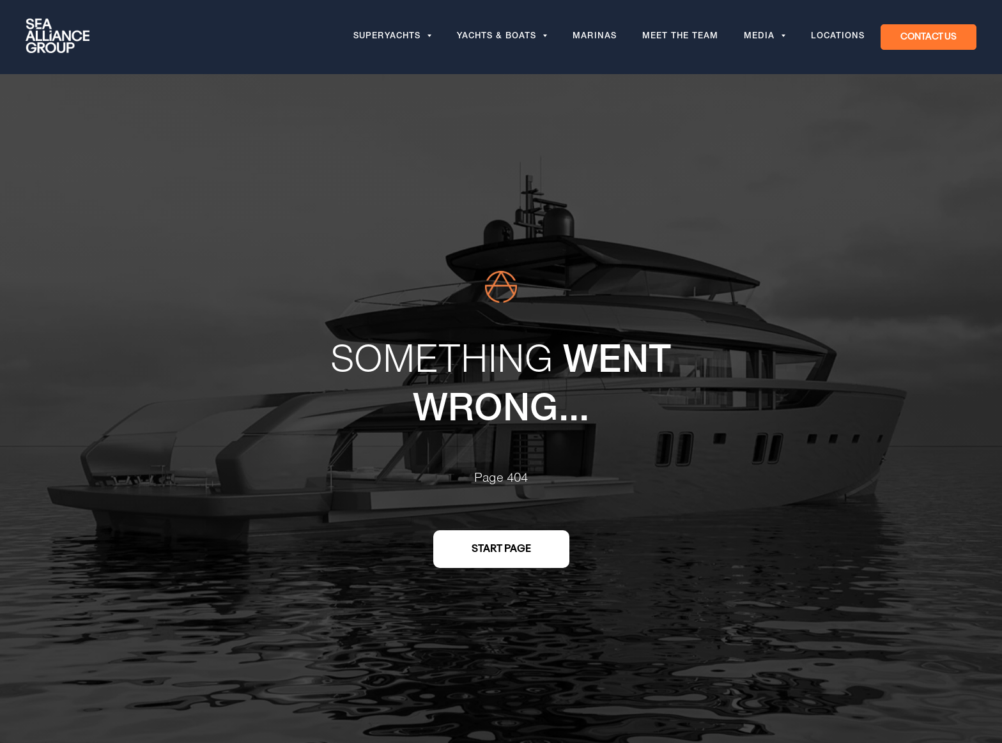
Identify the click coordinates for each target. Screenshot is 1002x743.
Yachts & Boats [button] (498, 37)
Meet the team (680, 37)
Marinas (595, 37)
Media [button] (761, 37)
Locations (838, 37)
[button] (928, 37)
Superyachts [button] (388, 37)
